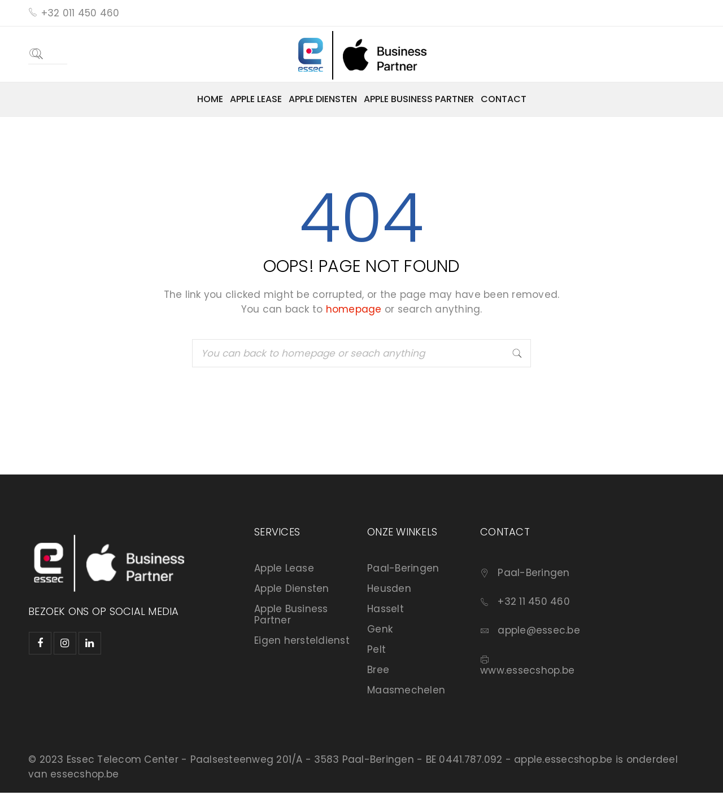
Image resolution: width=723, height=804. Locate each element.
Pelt (376, 649)
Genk (380, 629)
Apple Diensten (291, 588)
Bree (378, 669)
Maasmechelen (406, 690)
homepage (354, 309)
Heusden (389, 588)
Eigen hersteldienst (302, 640)
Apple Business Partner (291, 614)
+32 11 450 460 (534, 601)
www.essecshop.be (527, 670)
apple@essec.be (539, 630)
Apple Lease (284, 568)
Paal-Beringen (403, 568)
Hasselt (385, 609)
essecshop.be (84, 774)
